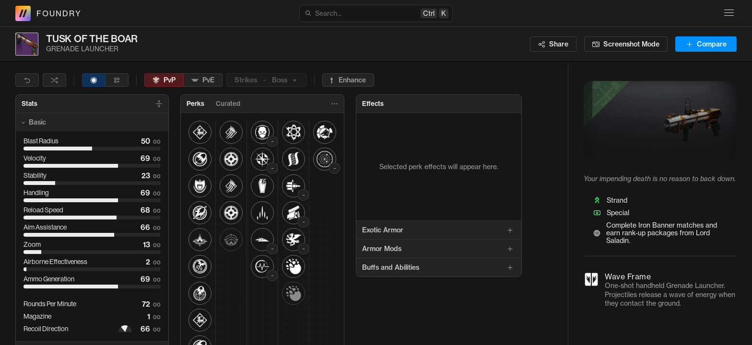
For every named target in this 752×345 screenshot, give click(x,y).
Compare (706, 44)
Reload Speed (43, 210)
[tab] (29, 104)
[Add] (509, 230)
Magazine (37, 316)
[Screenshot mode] (626, 44)
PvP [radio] (164, 80)
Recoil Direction (46, 328)
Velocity (35, 158)
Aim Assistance (45, 227)
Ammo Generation (49, 279)
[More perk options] (334, 104)
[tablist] (262, 104)
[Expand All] (158, 104)
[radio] (94, 80)
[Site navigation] (729, 12)
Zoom (32, 244)
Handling (36, 192)
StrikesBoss (266, 80)
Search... (376, 13)
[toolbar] (196, 80)
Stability (35, 175)
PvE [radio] (202, 80)
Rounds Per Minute (50, 303)
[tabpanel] (438, 194)
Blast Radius (41, 141)
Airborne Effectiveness (55, 261)
